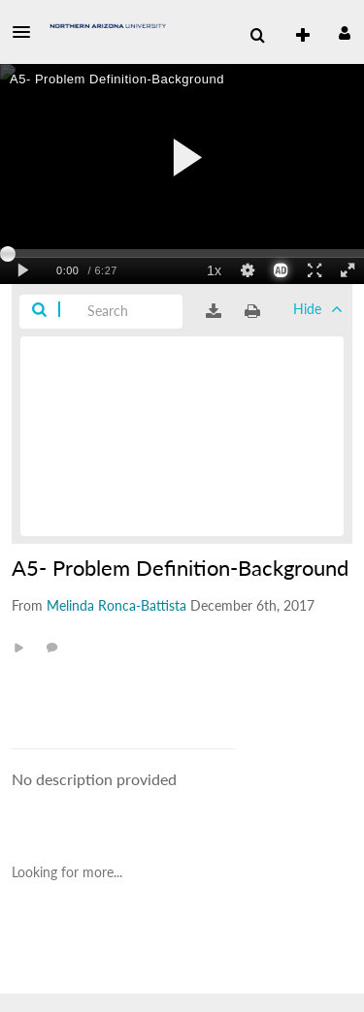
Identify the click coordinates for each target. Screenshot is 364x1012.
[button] (27, 32)
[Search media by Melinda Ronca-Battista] (116, 605)
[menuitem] (257, 35)
